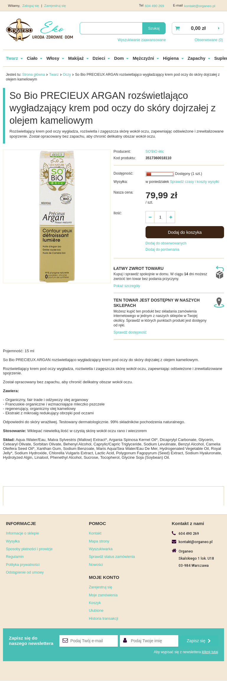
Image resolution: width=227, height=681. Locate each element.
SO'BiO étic (155, 152)
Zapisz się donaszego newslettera (31, 641)
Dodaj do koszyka (185, 232)
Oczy (67, 75)
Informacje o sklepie (22, 534)
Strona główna (33, 75)
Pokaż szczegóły (127, 286)
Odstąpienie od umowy (25, 573)
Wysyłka (13, 542)
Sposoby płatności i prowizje (29, 549)
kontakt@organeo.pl (199, 6)
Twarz (12, 58)
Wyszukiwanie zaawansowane (141, 40)
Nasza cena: (123, 193)
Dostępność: (123, 174)
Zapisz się (199, 641)
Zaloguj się (31, 5)
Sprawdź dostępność (130, 333)
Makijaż (76, 58)
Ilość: (118, 213)
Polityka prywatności (23, 565)
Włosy (52, 58)
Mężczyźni (143, 58)
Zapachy (196, 58)
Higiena (171, 58)
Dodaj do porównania (162, 250)
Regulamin (15, 557)
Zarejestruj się (55, 5)
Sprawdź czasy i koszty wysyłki (194, 182)
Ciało (32, 58)
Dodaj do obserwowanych (166, 244)
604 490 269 (154, 6)
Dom (119, 58)
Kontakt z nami (188, 523)
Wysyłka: (121, 182)
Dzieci (99, 58)
